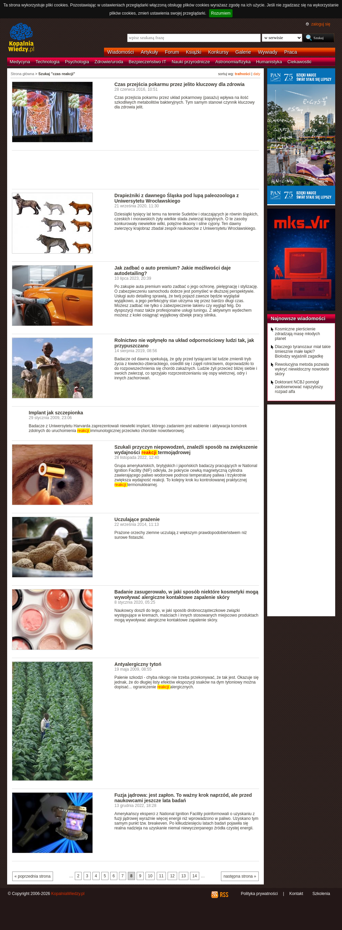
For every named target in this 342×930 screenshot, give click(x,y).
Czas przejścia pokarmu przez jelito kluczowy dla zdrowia (180, 84)
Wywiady (267, 52)
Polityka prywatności (259, 893)
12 (172, 876)
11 (161, 876)
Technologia (47, 61)
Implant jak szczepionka (56, 412)
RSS (224, 894)
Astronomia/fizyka (233, 61)
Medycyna (20, 61)
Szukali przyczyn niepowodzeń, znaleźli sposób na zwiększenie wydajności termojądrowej (186, 449)
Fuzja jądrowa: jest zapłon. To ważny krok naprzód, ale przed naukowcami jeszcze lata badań (183, 797)
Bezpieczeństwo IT (147, 61)
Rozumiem (220, 13)
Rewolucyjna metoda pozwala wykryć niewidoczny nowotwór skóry (302, 369)
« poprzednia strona (33, 876)
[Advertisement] (135, 169)
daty (256, 74)
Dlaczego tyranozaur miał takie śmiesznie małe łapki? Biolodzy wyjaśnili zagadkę (303, 351)
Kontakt (296, 893)
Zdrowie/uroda (109, 61)
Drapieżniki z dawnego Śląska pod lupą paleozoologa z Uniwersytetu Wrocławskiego (177, 198)
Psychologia (77, 61)
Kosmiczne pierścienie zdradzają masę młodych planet (297, 334)
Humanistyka (269, 61)
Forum (172, 52)
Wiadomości (120, 52)
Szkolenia (321, 893)
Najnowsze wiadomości (298, 318)
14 (194, 876)
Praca (290, 52)
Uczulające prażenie (137, 519)
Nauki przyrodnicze (191, 61)
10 (150, 876)
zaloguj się (320, 24)
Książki (194, 52)
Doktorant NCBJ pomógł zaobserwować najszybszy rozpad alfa (299, 387)
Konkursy (218, 52)
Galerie (243, 52)
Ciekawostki (299, 61)
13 (183, 876)
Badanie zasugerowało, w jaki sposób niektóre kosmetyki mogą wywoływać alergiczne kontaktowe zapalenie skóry (186, 594)
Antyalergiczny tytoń (138, 664)
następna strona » (239, 876)
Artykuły (149, 52)
